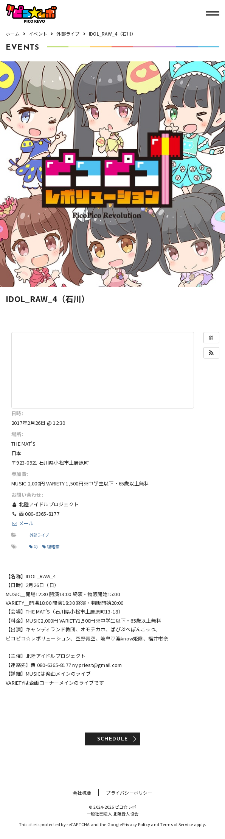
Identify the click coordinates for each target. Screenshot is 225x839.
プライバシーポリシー (129, 792)
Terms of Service (176, 824)
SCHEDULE (112, 739)
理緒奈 (51, 546)
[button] (211, 352)
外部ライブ (39, 535)
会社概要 (82, 792)
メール (22, 523)
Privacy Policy (136, 824)
